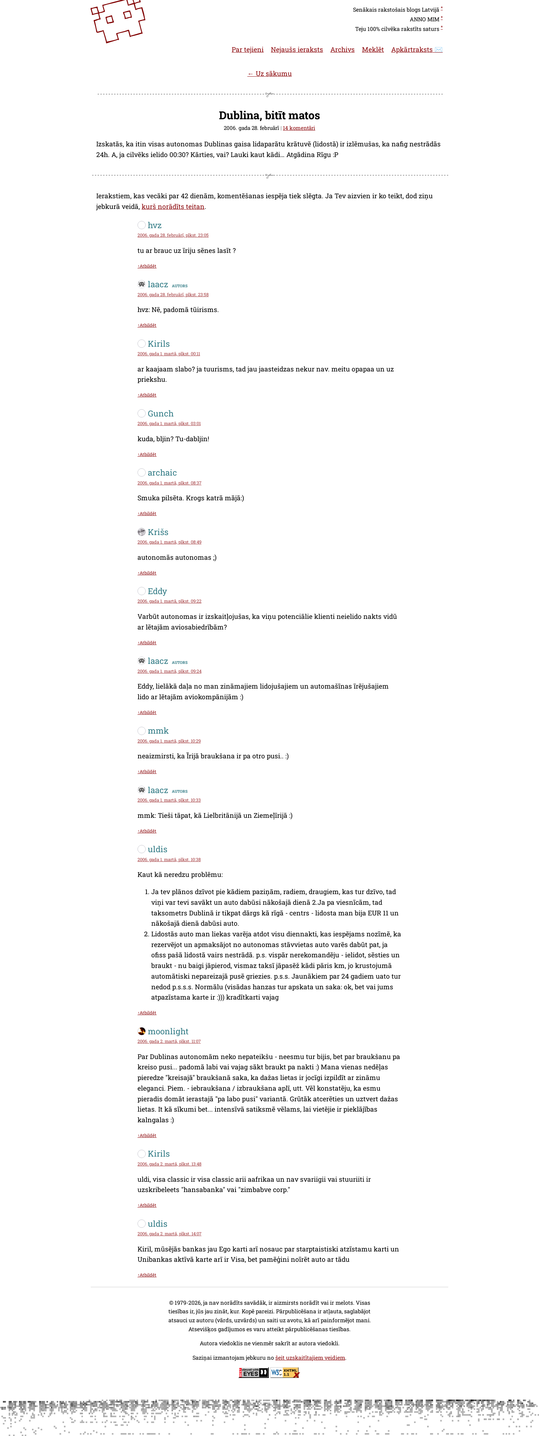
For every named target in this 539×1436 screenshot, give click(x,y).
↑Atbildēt (147, 266)
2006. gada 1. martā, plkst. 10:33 (169, 800)
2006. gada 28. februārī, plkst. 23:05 (173, 235)
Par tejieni (248, 49)
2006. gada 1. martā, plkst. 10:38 (169, 859)
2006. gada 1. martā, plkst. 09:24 (169, 671)
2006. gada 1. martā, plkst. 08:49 (169, 542)
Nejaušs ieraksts (297, 49)
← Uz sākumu (269, 73)
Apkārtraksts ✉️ (417, 49)
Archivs (342, 49)
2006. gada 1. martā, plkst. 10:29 (169, 741)
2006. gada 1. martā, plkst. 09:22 (169, 601)
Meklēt (373, 49)
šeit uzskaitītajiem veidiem (310, 1357)
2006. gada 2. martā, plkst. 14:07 (169, 1233)
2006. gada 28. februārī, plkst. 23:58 (173, 294)
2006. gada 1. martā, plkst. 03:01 (169, 423)
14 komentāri (299, 127)
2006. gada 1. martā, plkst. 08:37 (169, 483)
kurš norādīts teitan (173, 206)
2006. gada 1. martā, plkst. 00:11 (169, 353)
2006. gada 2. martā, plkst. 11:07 (169, 1041)
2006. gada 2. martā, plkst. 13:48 (169, 1164)
